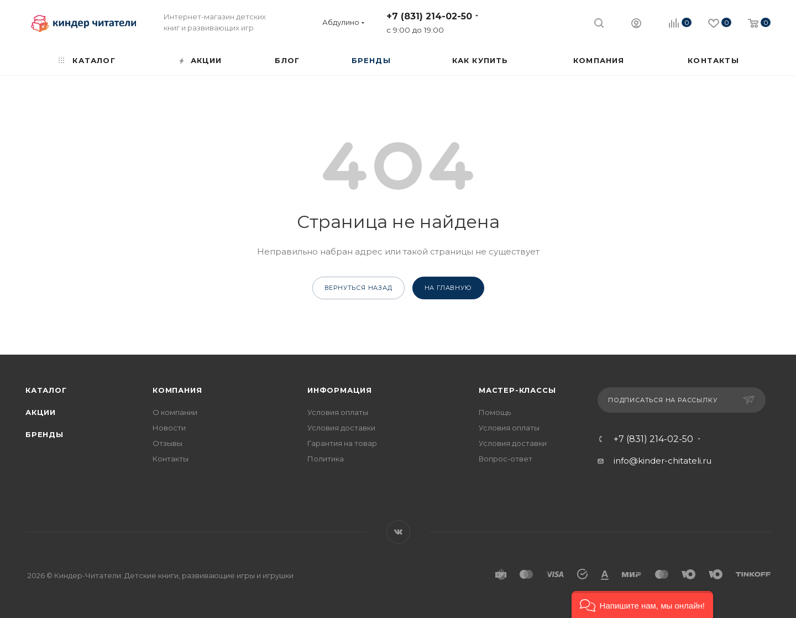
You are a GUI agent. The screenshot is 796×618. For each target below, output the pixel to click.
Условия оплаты (337, 412)
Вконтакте (398, 532)
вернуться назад (358, 288)
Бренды (44, 434)
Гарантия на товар (342, 443)
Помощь (495, 412)
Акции (40, 412)
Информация (339, 390)
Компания (177, 390)
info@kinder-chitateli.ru (662, 460)
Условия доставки (341, 427)
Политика (325, 458)
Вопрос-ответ (505, 458)
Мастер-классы (517, 390)
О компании (175, 412)
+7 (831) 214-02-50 (429, 16)
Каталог (46, 390)
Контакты (170, 458)
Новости (169, 427)
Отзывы (167, 443)
